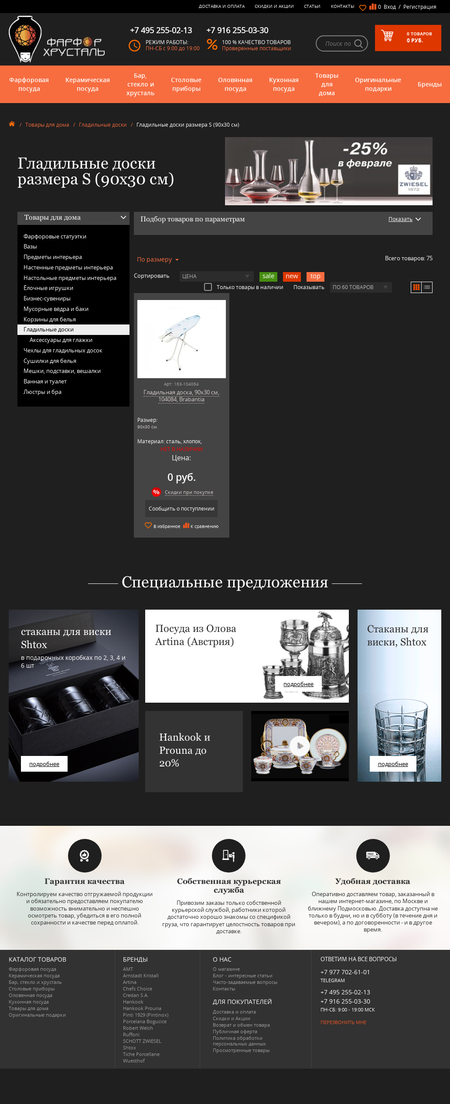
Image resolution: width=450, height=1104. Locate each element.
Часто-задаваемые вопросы (245, 982)
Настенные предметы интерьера (68, 267)
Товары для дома (326, 84)
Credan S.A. (136, 995)
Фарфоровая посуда (29, 84)
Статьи (312, 6)
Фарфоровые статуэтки (55, 236)
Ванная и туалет (45, 381)
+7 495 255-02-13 (345, 992)
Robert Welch (138, 1028)
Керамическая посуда (87, 84)
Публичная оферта (235, 1031)
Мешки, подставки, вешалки (62, 371)
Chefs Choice (137, 988)
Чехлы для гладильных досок (63, 350)
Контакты (343, 6)
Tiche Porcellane (141, 1054)
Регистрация (419, 6)
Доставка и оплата (222, 6)
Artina (129, 982)
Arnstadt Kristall (141, 975)
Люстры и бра (42, 392)
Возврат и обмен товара (241, 1024)
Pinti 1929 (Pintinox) (145, 1014)
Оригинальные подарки (378, 84)
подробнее (44, 764)
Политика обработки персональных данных (239, 1041)
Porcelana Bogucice (145, 1021)
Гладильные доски (103, 124)
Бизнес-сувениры (47, 298)
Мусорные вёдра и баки (56, 309)
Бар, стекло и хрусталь (140, 84)
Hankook (133, 1001)
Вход (390, 6)
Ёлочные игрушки (48, 288)
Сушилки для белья (50, 361)
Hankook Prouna (142, 1008)
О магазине (226, 969)
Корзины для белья (50, 319)
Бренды (430, 84)
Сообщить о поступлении (182, 508)
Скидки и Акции (274, 6)
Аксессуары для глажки (61, 340)
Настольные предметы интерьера (70, 278)
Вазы (30, 246)
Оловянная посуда (235, 84)
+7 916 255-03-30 (345, 1001)
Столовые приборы (186, 84)
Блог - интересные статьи (243, 975)
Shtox (129, 1047)
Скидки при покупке (189, 492)
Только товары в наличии (243, 286)
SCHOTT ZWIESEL (142, 1041)
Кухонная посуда (284, 84)
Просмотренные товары (241, 1050)
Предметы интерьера (53, 257)
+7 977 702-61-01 (345, 972)
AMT (128, 969)
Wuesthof (134, 1060)
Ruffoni (131, 1034)
